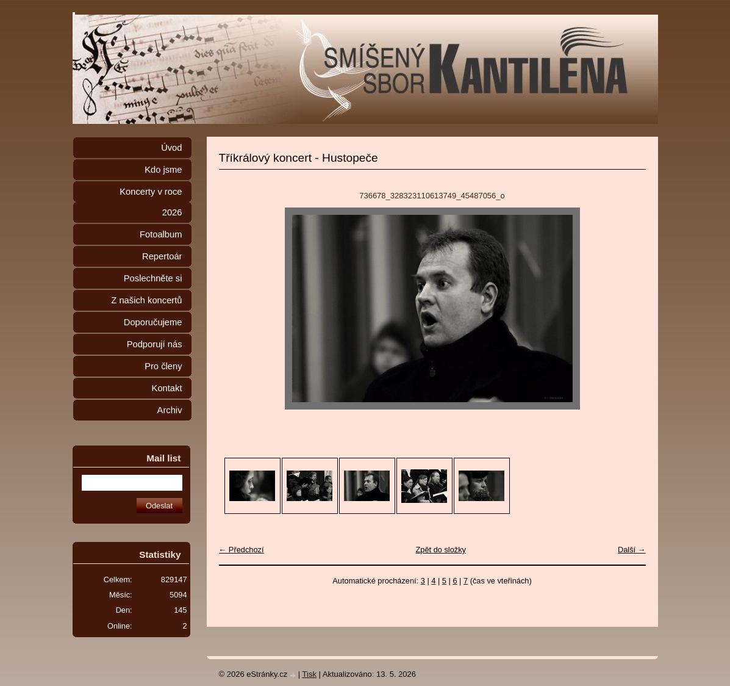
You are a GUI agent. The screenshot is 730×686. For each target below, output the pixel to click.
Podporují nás (154, 344)
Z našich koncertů (146, 300)
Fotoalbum (161, 234)
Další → (632, 549)
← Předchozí (241, 549)
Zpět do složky (440, 549)
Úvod (171, 148)
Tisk (309, 674)
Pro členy (163, 366)
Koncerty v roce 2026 (151, 202)
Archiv (169, 410)
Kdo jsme (163, 170)
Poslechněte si (153, 278)
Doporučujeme (153, 322)
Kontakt (167, 388)
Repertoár (162, 256)
